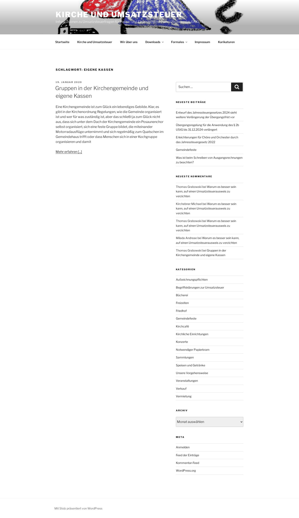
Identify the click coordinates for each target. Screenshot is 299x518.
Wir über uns (128, 42)
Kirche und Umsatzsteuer (119, 14)
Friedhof (181, 310)
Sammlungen (185, 357)
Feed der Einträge (187, 455)
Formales (179, 42)
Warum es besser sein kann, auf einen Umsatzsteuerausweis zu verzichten (206, 191)
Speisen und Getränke (190, 365)
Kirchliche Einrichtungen (192, 334)
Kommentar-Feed (187, 463)
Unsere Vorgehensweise (192, 373)
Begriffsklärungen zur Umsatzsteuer (200, 287)
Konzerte (182, 341)
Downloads (154, 42)
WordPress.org (186, 470)
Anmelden (183, 447)
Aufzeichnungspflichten (192, 279)
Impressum (202, 42)
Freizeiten (182, 303)
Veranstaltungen (187, 380)
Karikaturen (226, 42)
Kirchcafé (182, 326)
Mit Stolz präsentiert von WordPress (78, 508)
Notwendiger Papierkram (193, 349)
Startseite (62, 42)
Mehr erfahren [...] (69, 152)
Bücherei (182, 295)
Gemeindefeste (186, 149)
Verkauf (181, 388)
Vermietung (183, 396)
